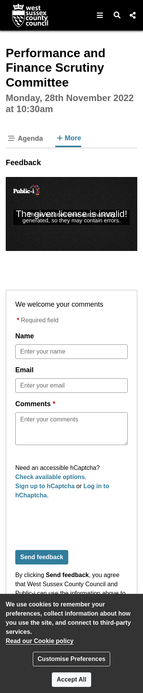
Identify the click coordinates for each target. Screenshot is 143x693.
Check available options (50, 477)
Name (24, 336)
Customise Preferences (72, 659)
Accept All (72, 679)
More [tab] (68, 137)
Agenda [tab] (24, 138)
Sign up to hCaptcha (45, 486)
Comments (33, 404)
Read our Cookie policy (40, 641)
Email (24, 370)
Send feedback (41, 557)
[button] (100, 15)
